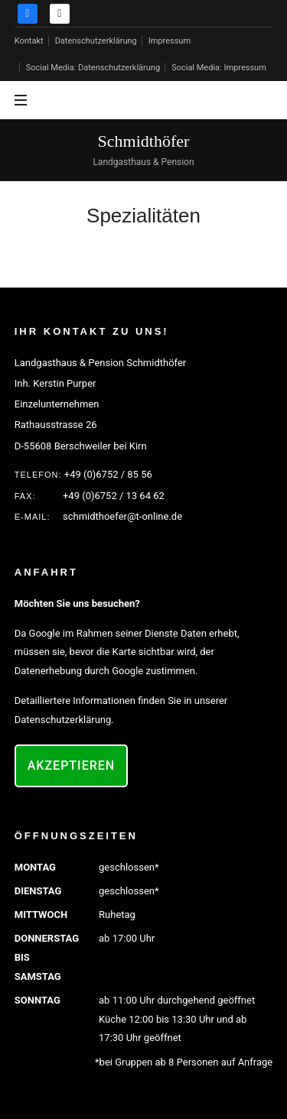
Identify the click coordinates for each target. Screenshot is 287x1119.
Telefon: (38, 474)
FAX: (25, 496)
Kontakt (29, 41)
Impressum (169, 41)
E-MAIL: (33, 516)
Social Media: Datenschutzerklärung (93, 68)
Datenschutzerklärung (96, 41)
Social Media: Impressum (218, 68)
